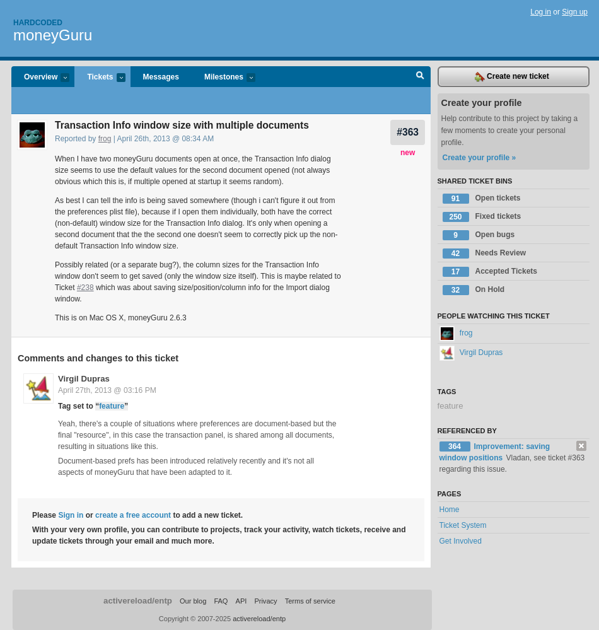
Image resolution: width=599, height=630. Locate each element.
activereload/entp (137, 600)
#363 (408, 132)
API (241, 601)
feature (111, 406)
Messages (161, 77)
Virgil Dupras (84, 378)
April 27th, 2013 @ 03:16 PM (107, 390)
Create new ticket (512, 77)
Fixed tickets (482, 217)
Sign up (575, 12)
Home (449, 509)
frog (105, 138)
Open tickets (482, 199)
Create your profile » (479, 157)
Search (420, 77)
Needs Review (484, 253)
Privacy (265, 601)
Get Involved (460, 541)
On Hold (474, 290)
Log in (540, 12)
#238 (85, 287)
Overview (40, 78)
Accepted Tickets (490, 272)
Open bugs (479, 235)
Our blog (193, 601)
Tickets (99, 78)
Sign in (70, 515)
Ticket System (463, 525)
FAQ (221, 601)
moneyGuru (52, 35)
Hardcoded (37, 22)
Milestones (223, 78)
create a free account (133, 515)
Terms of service (310, 601)
